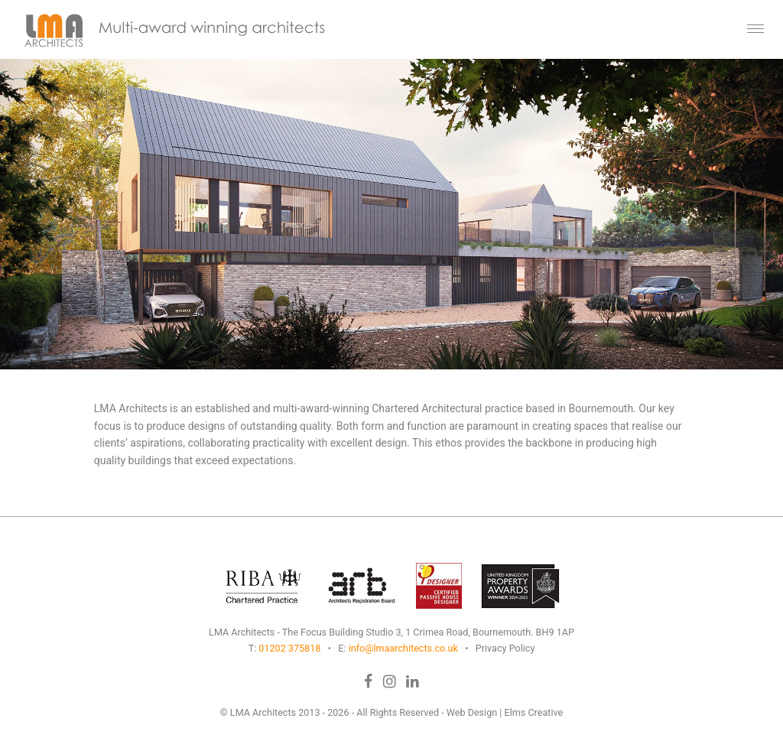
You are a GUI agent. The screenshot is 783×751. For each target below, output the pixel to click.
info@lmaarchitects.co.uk (403, 648)
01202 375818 (289, 648)
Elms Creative (534, 712)
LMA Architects (263, 712)
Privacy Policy (505, 648)
